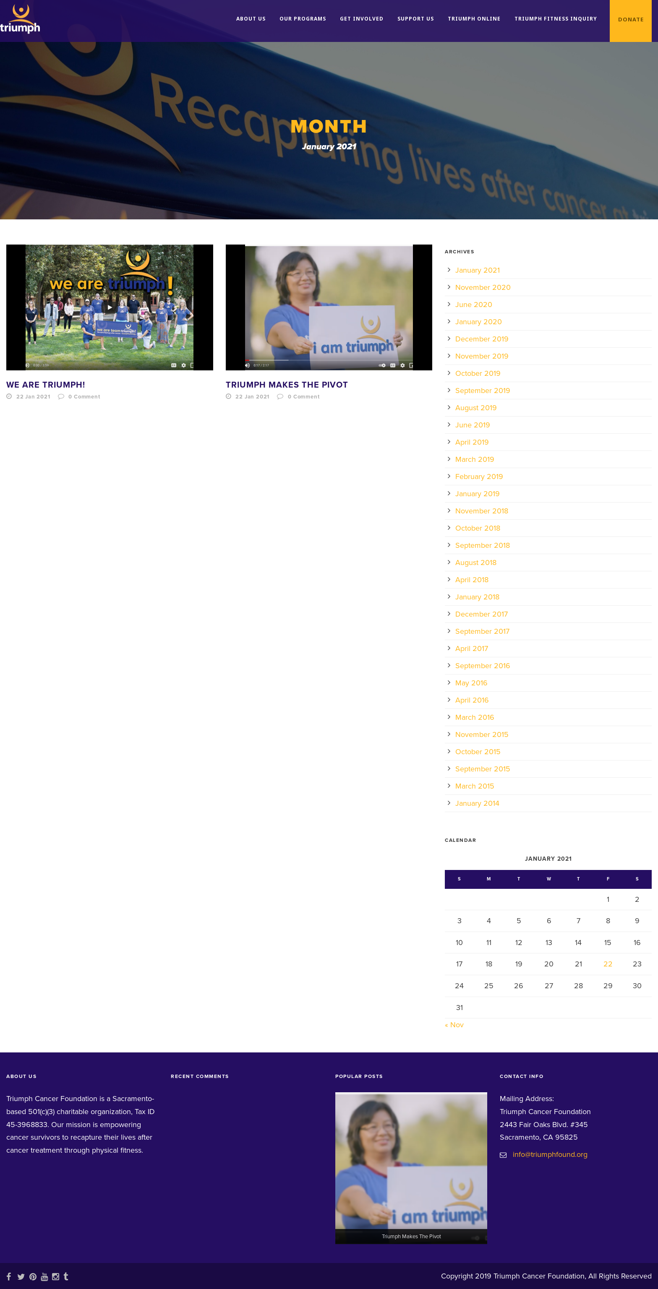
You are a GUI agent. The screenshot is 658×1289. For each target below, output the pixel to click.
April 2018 (471, 579)
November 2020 (483, 287)
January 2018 (477, 597)
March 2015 (474, 786)
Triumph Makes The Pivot (287, 385)
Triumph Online (474, 18)
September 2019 (482, 390)
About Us (251, 18)
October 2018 (477, 528)
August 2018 (475, 562)
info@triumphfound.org (550, 1154)
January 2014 (477, 803)
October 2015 (478, 751)
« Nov (454, 1024)
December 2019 (482, 339)
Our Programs (302, 18)
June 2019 (472, 425)
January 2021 (477, 270)
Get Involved (362, 18)
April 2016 (472, 700)
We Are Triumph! (45, 385)
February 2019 (479, 476)
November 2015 (482, 734)
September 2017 (482, 631)
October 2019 (478, 373)
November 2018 (481, 511)
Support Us (415, 18)
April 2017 (471, 648)
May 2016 (471, 682)
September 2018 (482, 545)
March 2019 (474, 459)
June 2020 (473, 304)
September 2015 (482, 768)
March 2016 (474, 717)
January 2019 (477, 493)
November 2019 (482, 356)
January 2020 (478, 321)
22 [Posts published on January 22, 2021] (608, 964)
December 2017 (481, 614)
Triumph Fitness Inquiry (555, 18)
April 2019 (472, 442)
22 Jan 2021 (33, 396)
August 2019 (476, 407)
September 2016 (482, 665)
